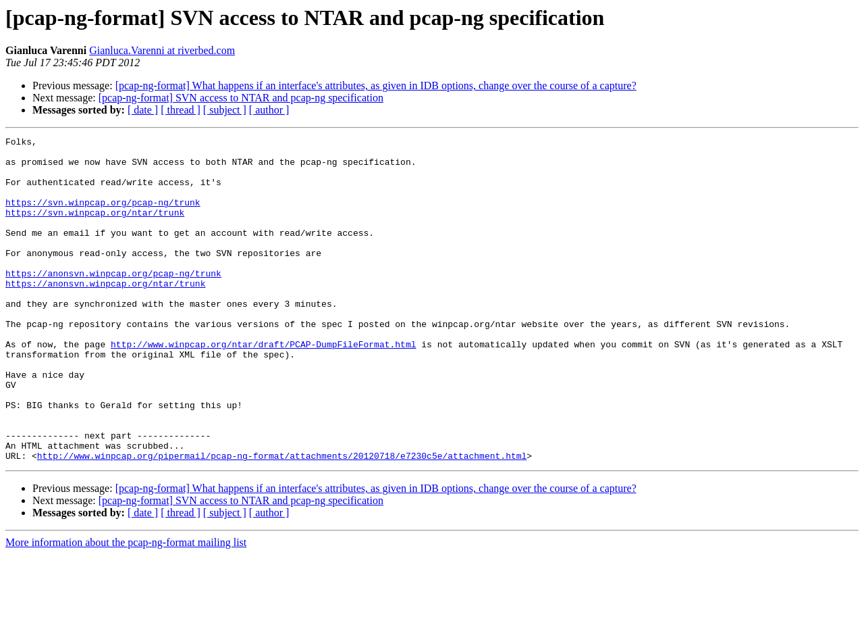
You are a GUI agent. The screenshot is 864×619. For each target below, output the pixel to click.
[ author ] (269, 110)
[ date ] (143, 110)
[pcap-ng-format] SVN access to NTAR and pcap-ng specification (241, 97)
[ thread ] (180, 110)
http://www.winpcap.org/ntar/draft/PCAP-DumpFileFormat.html (263, 386)
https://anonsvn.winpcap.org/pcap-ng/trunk (113, 301)
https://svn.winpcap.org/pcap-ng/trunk (102, 216)
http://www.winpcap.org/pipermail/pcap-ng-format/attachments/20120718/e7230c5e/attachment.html (281, 520)
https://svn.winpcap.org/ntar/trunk (94, 228)
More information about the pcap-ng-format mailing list (125, 607)
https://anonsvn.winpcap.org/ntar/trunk (105, 313)
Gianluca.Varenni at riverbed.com (162, 50)
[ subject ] (224, 110)
